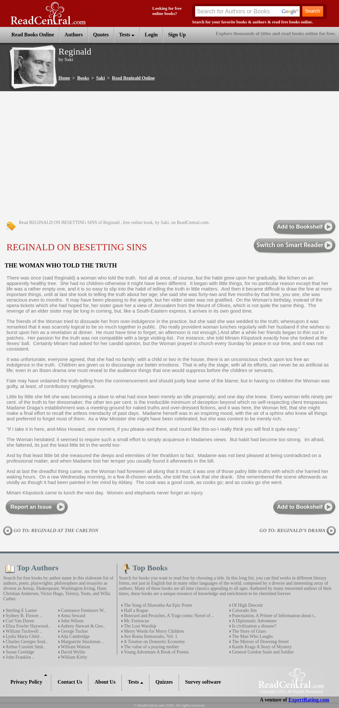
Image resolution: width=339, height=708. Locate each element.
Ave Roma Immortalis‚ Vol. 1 (150, 636)
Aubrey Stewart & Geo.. (82, 626)
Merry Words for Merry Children (153, 631)
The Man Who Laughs (252, 636)
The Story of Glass (248, 631)
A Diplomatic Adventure (253, 620)
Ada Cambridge (75, 636)
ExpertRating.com (308, 699)
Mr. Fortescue (136, 620)
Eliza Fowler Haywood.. (27, 626)
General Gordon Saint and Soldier (262, 652)
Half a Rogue (135, 610)
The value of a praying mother (151, 646)
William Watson (75, 646)
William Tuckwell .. (23, 631)
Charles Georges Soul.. (26, 641)
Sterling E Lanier (21, 610)
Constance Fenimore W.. (83, 610)
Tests (126, 34)
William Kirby (73, 657)
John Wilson (71, 620)
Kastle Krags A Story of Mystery (261, 646)
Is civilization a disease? (253, 626)
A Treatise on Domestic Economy (154, 641)
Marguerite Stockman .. (82, 641)
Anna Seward (72, 615)
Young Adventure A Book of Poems (156, 652)
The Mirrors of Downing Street (260, 641)
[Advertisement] (64, 156)
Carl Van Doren (19, 620)
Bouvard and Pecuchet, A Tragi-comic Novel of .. (168, 615)
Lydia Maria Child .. (24, 636)
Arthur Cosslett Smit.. (25, 646)
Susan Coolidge (19, 652)
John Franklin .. (19, 657)
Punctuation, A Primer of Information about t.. (273, 615)
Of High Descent (247, 605)
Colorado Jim (244, 610)
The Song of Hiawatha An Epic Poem (157, 605)
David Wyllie (72, 652)
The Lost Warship (139, 626)
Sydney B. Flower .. (23, 615)
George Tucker (74, 631)
